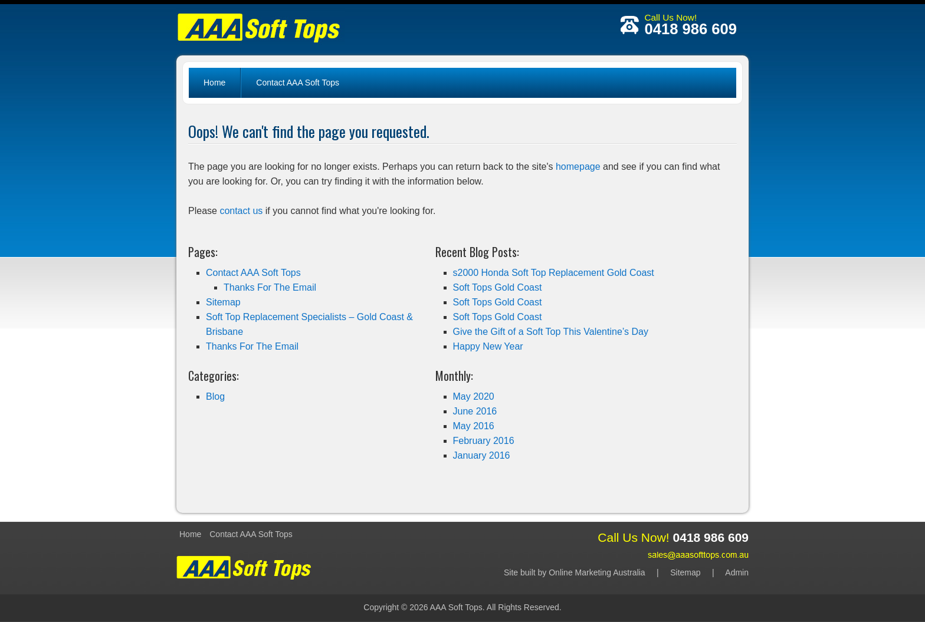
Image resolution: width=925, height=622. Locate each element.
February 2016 (483, 441)
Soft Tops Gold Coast (497, 287)
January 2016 (481, 455)
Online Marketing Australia (597, 572)
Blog (215, 396)
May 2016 (473, 426)
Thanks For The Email (270, 287)
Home (214, 82)
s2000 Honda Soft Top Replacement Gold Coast (553, 273)
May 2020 (473, 396)
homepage (578, 167)
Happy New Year (488, 346)
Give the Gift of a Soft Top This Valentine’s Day (550, 332)
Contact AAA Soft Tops (297, 82)
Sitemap (223, 302)
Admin (737, 572)
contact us (241, 211)
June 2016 (475, 411)
